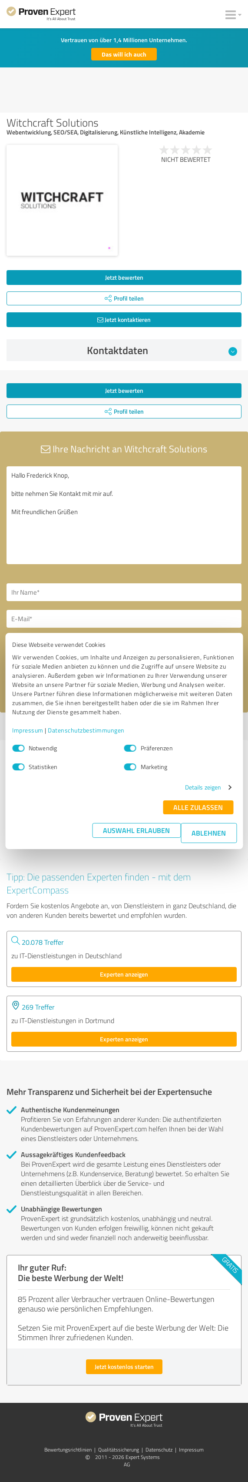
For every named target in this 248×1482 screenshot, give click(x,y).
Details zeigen (203, 787)
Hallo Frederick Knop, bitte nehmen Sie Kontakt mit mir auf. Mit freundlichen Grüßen (124, 515)
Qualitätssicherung (118, 1449)
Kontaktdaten (162, 350)
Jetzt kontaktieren (124, 319)
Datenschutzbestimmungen (86, 730)
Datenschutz (158, 1449)
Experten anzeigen (124, 974)
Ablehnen (209, 833)
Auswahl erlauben (136, 830)
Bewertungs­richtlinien (68, 1449)
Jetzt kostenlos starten (124, 1366)
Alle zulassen (198, 807)
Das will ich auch (124, 54)
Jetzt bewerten (124, 277)
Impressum (27, 730)
